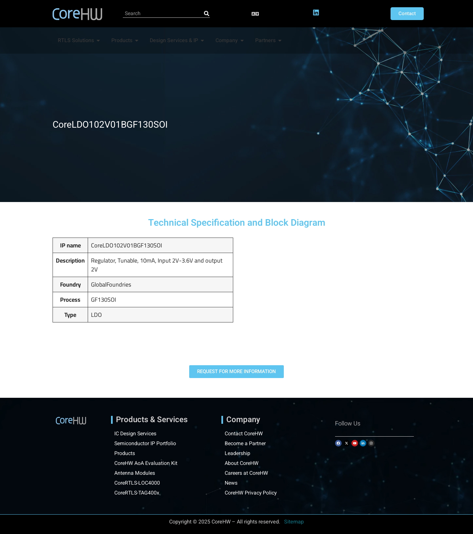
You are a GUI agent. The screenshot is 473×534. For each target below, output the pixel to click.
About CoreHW (242, 463)
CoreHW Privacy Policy (252, 493)
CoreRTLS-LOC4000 (137, 483)
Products (124, 453)
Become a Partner (246, 443)
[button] (255, 13)
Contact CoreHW (244, 433)
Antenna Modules (135, 473)
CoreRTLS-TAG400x (137, 493)
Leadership (238, 453)
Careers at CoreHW (247, 473)
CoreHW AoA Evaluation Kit (146, 463)
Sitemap (294, 522)
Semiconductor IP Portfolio (145, 443)
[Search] (206, 13)
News (231, 483)
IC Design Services (136, 433)
